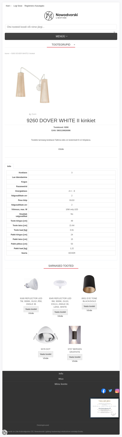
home (7, 53)
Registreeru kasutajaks (34, 6)
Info (9, 166)
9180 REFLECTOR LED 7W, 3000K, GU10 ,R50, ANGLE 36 (31, 301)
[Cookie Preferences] (4, 432)
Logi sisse (18, 6)
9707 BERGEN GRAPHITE (75, 350)
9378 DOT (45, 349)
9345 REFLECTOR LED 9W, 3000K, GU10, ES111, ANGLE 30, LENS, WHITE (60, 302)
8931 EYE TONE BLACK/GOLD (89, 299)
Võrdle (61, 149)
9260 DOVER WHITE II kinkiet (23, 53)
